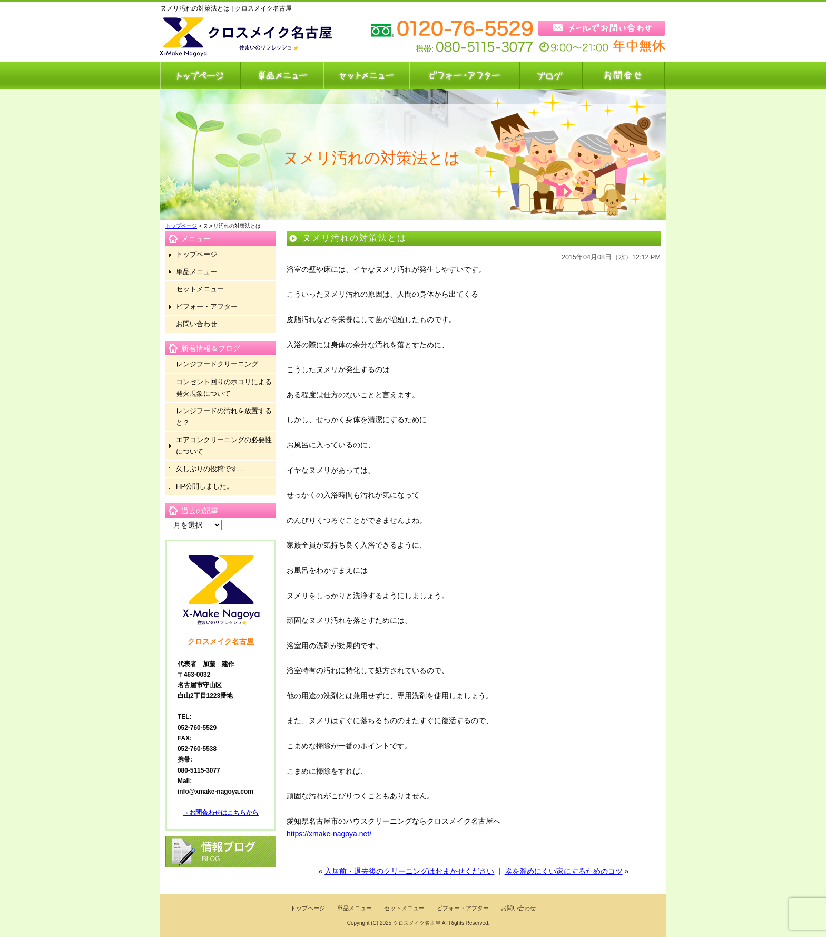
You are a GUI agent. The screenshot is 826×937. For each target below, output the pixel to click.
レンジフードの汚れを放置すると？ (224, 416)
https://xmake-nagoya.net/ (329, 833)
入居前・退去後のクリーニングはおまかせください (409, 871)
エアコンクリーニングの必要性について (224, 445)
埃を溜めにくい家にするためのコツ (564, 871)
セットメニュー (366, 75)
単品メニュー (281, 75)
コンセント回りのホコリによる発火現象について (224, 387)
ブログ (550, 75)
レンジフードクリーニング (217, 364)
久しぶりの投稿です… (210, 469)
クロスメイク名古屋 (416, 923)
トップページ (200, 75)
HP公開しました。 (204, 486)
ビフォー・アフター (464, 75)
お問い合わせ (624, 75)
